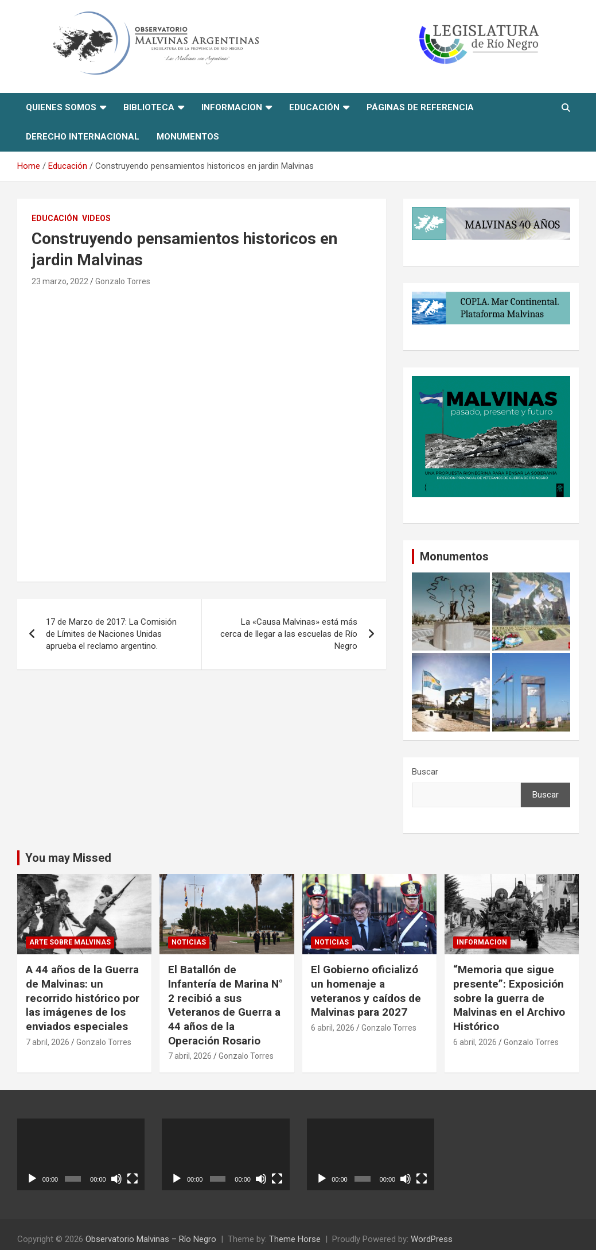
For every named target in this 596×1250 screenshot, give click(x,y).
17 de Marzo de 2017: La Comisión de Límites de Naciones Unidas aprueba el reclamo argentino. (111, 634)
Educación (314, 107)
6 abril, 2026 (333, 1027)
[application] (81, 1154)
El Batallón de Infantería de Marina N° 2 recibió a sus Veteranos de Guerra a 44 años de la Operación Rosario (225, 1005)
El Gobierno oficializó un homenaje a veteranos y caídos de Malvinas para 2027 (366, 991)
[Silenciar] (116, 1179)
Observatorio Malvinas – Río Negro (150, 1239)
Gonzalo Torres (122, 281)
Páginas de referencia (420, 107)
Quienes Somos (61, 107)
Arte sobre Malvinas (70, 942)
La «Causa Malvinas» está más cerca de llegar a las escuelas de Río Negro (288, 634)
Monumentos (188, 136)
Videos (96, 218)
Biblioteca (148, 107)
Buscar (425, 772)
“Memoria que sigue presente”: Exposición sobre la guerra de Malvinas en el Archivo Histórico (509, 998)
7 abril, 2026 (47, 1042)
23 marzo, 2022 (60, 281)
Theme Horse (295, 1239)
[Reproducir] (32, 1179)
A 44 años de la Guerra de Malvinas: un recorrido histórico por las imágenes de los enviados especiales (82, 998)
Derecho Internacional (82, 136)
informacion (231, 107)
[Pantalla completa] (132, 1179)
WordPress (432, 1239)
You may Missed (68, 858)
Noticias (189, 942)
